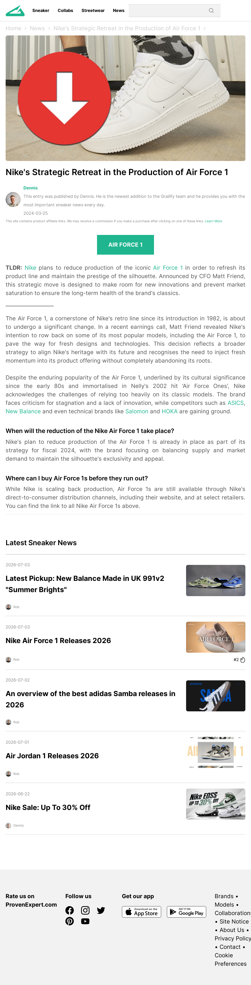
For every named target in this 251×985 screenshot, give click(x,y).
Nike (30, 267)
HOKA (170, 411)
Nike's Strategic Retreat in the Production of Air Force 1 (126, 28)
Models (224, 904)
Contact (230, 946)
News (118, 10)
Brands (224, 896)
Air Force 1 (168, 267)
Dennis (30, 187)
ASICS (236, 402)
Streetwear (93, 10)
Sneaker (40, 10)
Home (13, 28)
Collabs (65, 10)
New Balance (23, 411)
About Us (232, 930)
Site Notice (234, 921)
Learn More (213, 221)
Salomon (136, 411)
